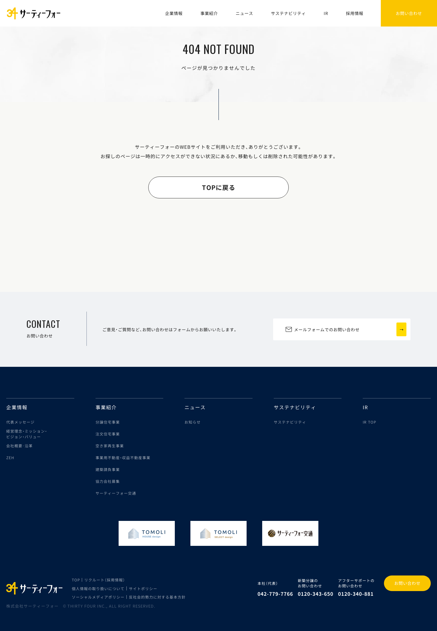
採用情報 (354, 13)
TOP (76, 579)
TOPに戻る (218, 187)
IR (326, 13)
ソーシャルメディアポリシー (98, 596)
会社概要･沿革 (19, 445)
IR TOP (369, 422)
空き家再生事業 (110, 445)
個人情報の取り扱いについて (98, 588)
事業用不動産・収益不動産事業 (123, 457)
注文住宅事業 (108, 433)
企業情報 (174, 13)
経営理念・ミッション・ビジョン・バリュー (26, 433)
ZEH (10, 457)
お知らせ (192, 422)
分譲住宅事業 (108, 422)
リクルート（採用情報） (104, 579)
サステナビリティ (288, 13)
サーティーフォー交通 (116, 493)
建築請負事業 (108, 469)
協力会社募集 (108, 481)
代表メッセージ (20, 422)
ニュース (244, 13)
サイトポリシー (143, 588)
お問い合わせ (407, 583)
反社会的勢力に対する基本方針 (157, 596)
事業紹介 (209, 13)
